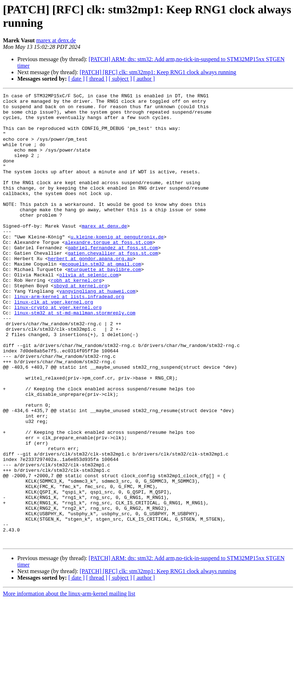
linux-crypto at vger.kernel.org (58, 350)
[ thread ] (96, 79)
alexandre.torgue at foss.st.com (109, 272)
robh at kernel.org (76, 318)
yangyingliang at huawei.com (97, 331)
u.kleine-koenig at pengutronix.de (116, 266)
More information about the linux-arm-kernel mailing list (69, 684)
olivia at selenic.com (89, 311)
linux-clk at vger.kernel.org (53, 344)
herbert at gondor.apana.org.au (90, 292)
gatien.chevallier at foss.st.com (113, 285)
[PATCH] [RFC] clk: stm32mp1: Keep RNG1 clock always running (158, 72)
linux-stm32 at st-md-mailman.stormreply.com (74, 357)
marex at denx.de (56, 40)
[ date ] (76, 79)
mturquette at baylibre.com (104, 305)
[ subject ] (120, 79)
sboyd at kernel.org (80, 324)
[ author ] (144, 79)
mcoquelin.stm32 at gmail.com (101, 298)
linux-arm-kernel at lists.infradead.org (69, 337)
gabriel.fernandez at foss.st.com (113, 279)
